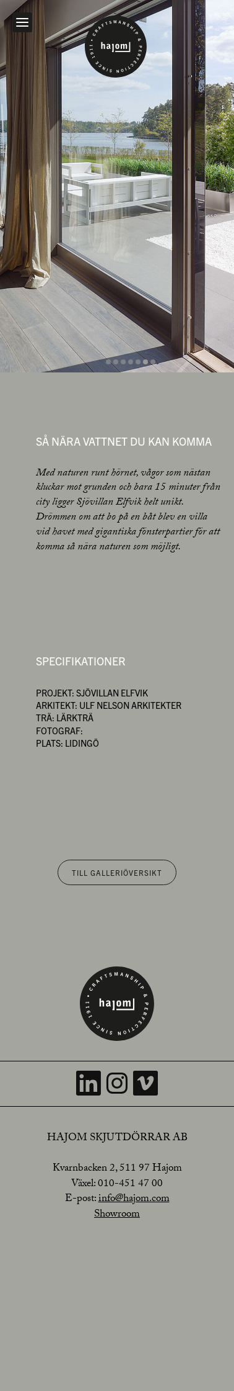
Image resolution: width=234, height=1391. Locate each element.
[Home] (116, 47)
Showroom (117, 1215)
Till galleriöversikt (117, 872)
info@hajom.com (134, 1200)
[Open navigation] (22, 22)
